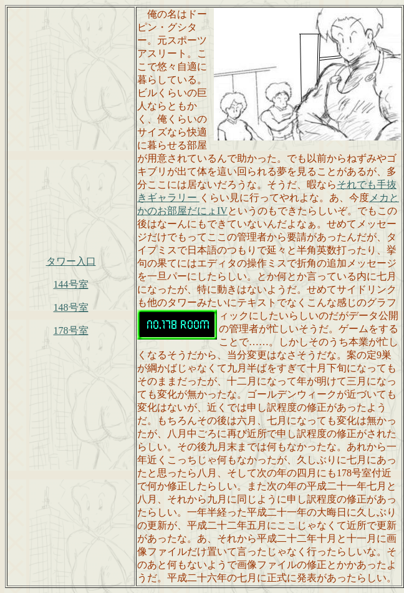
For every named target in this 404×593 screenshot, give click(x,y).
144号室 (71, 284)
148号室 (71, 307)
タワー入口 (71, 261)
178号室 (71, 330)
